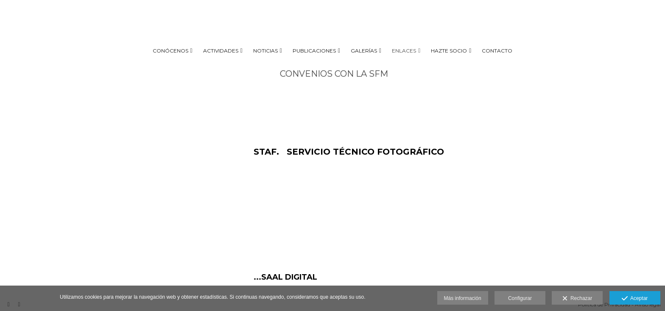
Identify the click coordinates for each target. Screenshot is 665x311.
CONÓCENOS (170, 50)
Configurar (520, 298)
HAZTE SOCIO (449, 50)
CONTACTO (497, 50)
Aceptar (635, 298)
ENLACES (404, 50)
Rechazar (577, 298)
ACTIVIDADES (220, 50)
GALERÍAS (364, 50)
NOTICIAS (265, 50)
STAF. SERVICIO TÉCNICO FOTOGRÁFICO (349, 152)
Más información (462, 298)
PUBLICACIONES (314, 50)
